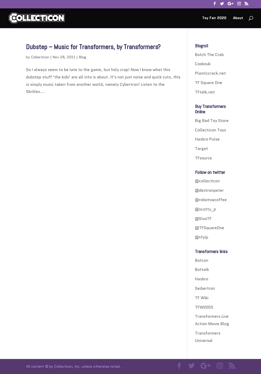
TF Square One (208, 83)
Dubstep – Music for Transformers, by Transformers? (93, 47)
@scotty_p (205, 209)
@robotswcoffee (211, 200)
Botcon (201, 260)
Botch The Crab (209, 55)
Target (201, 148)
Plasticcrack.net (210, 73)
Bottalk (202, 269)
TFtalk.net (205, 92)
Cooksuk (203, 64)
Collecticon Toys (210, 130)
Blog (82, 57)
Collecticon (40, 57)
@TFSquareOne (209, 228)
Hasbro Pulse (207, 139)
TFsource (203, 158)
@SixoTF (203, 218)
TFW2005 (204, 307)
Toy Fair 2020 (214, 18)
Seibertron (205, 288)
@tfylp (201, 237)
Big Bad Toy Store (212, 120)
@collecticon (207, 181)
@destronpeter (209, 190)
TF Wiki (201, 298)
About (238, 18)
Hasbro (201, 279)
